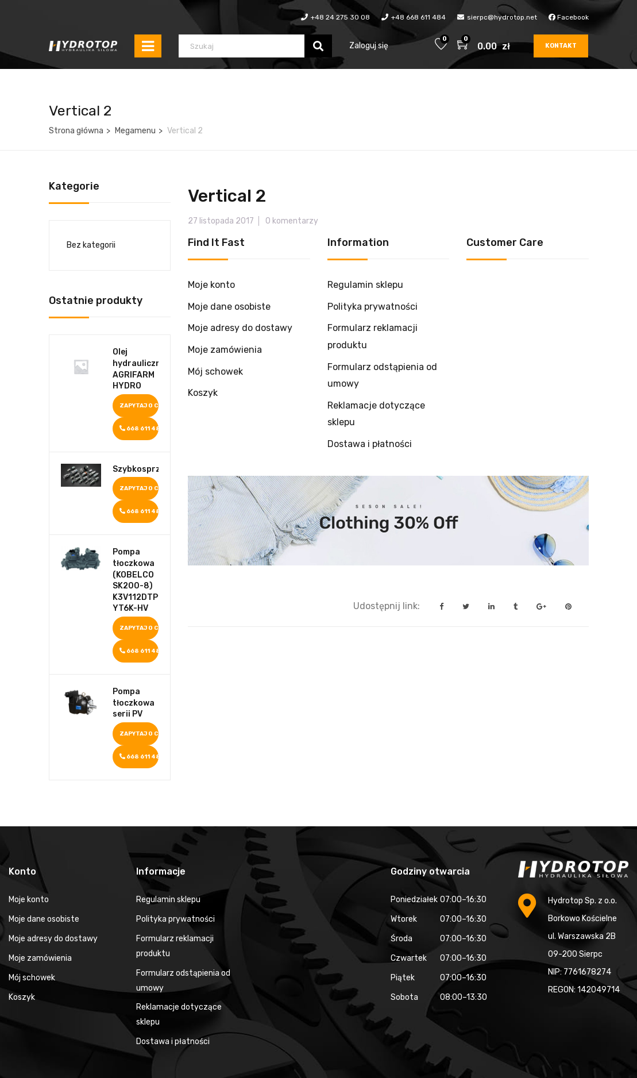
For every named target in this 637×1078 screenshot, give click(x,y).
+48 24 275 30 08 (340, 17)
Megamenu (135, 131)
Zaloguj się (368, 46)
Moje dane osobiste (229, 306)
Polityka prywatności (372, 306)
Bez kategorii (91, 245)
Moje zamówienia (225, 349)
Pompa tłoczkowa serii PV (134, 703)
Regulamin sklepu (365, 284)
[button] (463, 45)
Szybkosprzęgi (136, 469)
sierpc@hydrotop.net (502, 17)
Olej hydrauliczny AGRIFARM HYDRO (136, 369)
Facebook (569, 17)
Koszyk (203, 392)
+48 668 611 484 (418, 17)
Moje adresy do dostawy (240, 327)
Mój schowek (215, 371)
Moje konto (211, 284)
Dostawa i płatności (369, 443)
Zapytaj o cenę (139, 405)
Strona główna (76, 131)
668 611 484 (139, 428)
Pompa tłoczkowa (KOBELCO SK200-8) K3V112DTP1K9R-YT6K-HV (136, 580)
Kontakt (561, 45)
